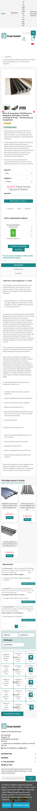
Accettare (7, 805)
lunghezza (7, 178)
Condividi (9, 209)
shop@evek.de (22, 748)
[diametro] (18, 173)
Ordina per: (8, 640)
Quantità (7, 193)
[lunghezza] (18, 181)
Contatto (33, 16)
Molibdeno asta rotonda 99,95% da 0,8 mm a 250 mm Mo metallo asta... (9, 505)
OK (30, 778)
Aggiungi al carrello (12, 714)
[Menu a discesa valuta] (3, 14)
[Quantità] (18, 197)
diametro (7, 170)
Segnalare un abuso (28, 583)
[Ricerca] (28, 33)
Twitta (18, 209)
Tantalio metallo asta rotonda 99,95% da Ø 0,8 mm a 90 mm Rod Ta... (9, 544)
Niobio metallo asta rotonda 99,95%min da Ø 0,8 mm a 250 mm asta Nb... (27, 506)
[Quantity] (24, 657)
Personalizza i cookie (21, 805)
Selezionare (9, 645)
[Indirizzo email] (13, 778)
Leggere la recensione (18, 246)
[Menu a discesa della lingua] (14, 14)
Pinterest (27, 209)
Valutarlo (18, 250)
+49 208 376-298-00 (20, 743)
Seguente (25, 626)
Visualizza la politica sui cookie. (22, 800)
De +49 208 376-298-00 (23, 8)
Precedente (12, 626)
